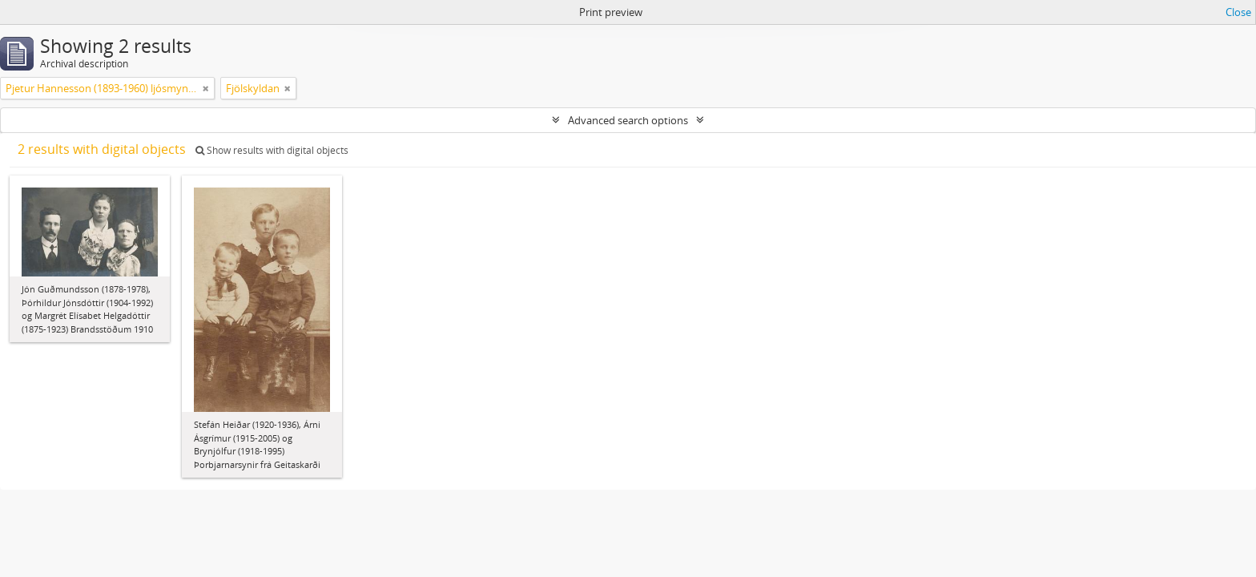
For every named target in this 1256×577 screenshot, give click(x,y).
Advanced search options (628, 120)
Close (1238, 12)
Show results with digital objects (271, 150)
